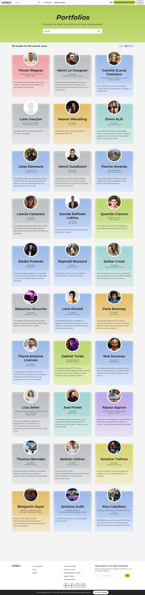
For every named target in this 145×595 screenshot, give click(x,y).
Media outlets (59, 2)
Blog (34, 573)
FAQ (34, 569)
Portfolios (48, 2)
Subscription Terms (72, 573)
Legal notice (69, 576)
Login (139, 2)
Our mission (37, 566)
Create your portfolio (124, 2)
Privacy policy (69, 579)
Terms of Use (69, 569)
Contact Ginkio (70, 566)
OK (127, 575)
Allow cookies (101, 592)
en (111, 2)
